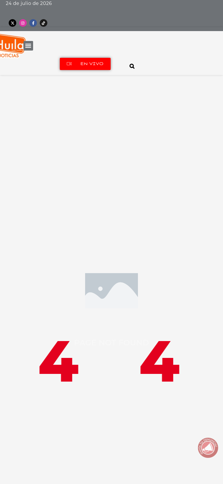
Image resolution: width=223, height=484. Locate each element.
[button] (28, 46)
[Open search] (132, 66)
